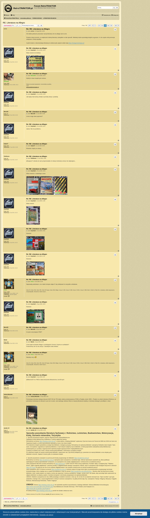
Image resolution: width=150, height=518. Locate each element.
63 (7, 158)
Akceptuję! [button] (138, 513)
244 (8, 60)
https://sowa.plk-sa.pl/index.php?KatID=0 (38, 488)
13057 (8, 292)
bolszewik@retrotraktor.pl (32, 87)
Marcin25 (6, 111)
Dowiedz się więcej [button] (46, 515)
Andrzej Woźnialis (8, 394)
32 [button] (102, 25)
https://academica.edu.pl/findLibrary (81, 471)
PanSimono (6, 156)
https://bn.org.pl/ (31, 467)
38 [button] (115, 25)
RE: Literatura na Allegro (14, 23)
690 (8, 342)
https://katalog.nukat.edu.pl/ (47, 441)
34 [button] (108, 25)
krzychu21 (6, 58)
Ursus (5, 289)
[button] (89, 25)
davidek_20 (6, 428)
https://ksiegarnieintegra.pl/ (76, 43)
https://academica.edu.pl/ (81, 458)
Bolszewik (6, 81)
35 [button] (111, 25)
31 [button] (99, 25)
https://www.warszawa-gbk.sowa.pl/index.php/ (39, 486)
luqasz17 (6, 143)
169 (8, 146)
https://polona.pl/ (60, 463)
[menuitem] (13, 15)
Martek (5, 339)
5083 (8, 83)
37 (7, 113)
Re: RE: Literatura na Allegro (38, 29)
